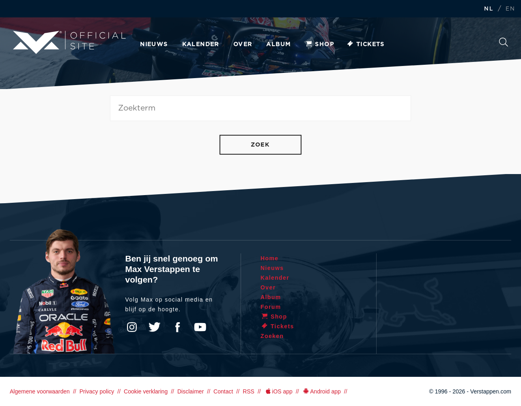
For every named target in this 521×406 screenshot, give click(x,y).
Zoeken (503, 42)
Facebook (177, 327)
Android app (321, 391)
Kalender (200, 44)
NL (488, 9)
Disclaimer (190, 391)
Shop (319, 44)
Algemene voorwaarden (40, 391)
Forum (270, 307)
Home (269, 258)
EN (510, 9)
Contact (223, 391)
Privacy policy (97, 391)
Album (278, 44)
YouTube (200, 327)
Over (242, 44)
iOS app (278, 391)
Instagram (131, 327)
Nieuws (154, 44)
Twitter (154, 327)
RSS (248, 391)
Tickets (365, 44)
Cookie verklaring (146, 391)
